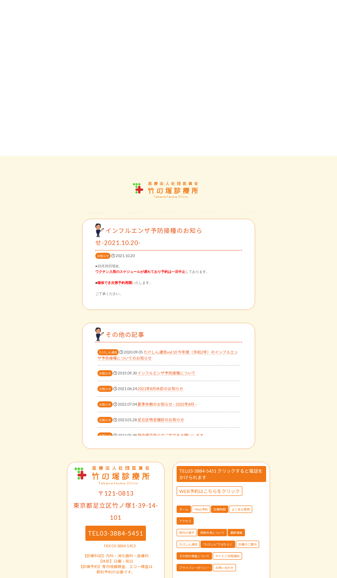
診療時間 (131, 208)
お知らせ (103, 256)
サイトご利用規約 (227, 556)
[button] (327, 167)
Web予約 (168, 208)
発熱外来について (212, 533)
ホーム (57, 208)
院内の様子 (205, 208)
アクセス (279, 208)
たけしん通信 (108, 352)
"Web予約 (201, 509)
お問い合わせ (224, 568)
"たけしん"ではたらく (218, 544)
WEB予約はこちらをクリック (209, 491)
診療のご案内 (247, 544)
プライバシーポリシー (194, 568)
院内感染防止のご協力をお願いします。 (172, 435)
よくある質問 (242, 208)
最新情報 (94, 208)
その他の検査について (194, 556)
